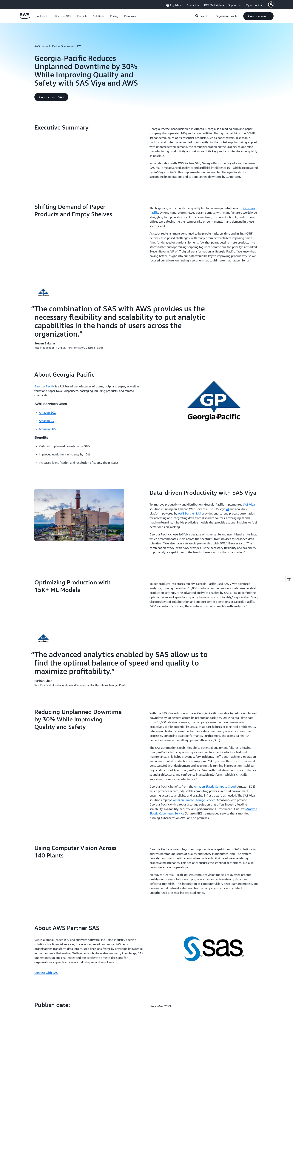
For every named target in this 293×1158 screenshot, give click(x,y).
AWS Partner (186, 513)
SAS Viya (249, 504)
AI (227, 509)
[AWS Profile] (271, 4)
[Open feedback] (289, 579)
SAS (198, 513)
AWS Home (41, 46)
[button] (63, 16)
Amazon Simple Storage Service (194, 800)
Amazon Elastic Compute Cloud (215, 786)
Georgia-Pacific (44, 386)
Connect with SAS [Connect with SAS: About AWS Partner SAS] (46, 972)
